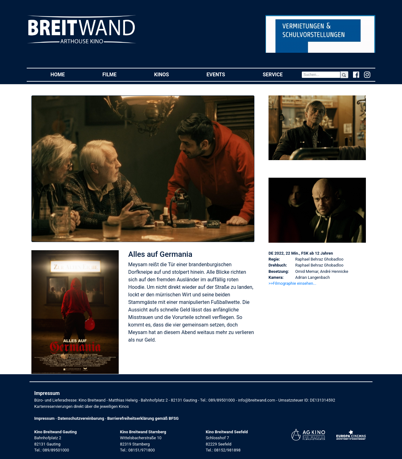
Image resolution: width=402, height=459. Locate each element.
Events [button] (225, 74)
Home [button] (67, 74)
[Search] (321, 74)
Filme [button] (118, 74)
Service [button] (282, 74)
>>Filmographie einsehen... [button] (292, 283)
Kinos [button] (171, 74)
